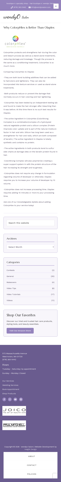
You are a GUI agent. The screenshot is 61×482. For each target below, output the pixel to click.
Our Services (8, 381)
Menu (56, 6)
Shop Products (9, 393)
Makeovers (11, 282)
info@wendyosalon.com (39, 7)
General (10, 276)
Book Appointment (10, 389)
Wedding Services (10, 385)
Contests (11, 270)
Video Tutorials (13, 294)
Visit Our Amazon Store (20, 331)
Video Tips (11, 288)
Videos (10, 300)
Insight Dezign (30, 449)
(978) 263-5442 (18, 7)
